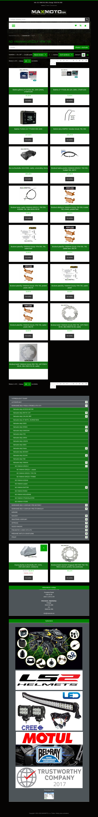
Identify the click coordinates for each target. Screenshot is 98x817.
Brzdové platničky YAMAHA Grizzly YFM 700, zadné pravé (70, 287)
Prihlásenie (43, 5)
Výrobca (55, 55)
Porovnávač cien (49, 790)
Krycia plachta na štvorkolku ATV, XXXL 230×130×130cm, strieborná (28, 566)
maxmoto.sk (26, 35)
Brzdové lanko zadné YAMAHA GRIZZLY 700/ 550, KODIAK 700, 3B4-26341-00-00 (28, 208)
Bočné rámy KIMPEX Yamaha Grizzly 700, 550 (69, 129)
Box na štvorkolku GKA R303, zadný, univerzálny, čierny (28, 168)
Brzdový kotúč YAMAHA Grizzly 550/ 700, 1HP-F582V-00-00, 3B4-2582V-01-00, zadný (70, 326)
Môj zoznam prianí (54, 5)
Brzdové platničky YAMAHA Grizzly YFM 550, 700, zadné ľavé (28, 248)
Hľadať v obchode (81, 47)
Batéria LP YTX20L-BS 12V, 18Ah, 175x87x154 (69, 90)
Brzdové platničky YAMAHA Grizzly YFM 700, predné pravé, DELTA (28, 287)
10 (86, 60)
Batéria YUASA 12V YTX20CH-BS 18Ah (28, 129)
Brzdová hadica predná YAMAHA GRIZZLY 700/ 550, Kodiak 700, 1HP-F (69, 169)
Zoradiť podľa (28, 55)
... (70, 60)
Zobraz (21, 61)
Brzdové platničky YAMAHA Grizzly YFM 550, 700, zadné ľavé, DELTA (69, 248)
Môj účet (48, 5)
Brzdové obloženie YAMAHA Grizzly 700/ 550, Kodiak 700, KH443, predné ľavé (69, 208)
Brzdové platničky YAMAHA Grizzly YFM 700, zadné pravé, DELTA (28, 326)
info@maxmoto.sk (49, 613)
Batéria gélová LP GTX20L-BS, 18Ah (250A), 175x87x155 (28, 91)
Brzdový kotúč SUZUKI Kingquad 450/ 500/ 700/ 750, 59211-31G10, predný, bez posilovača (69, 566)
